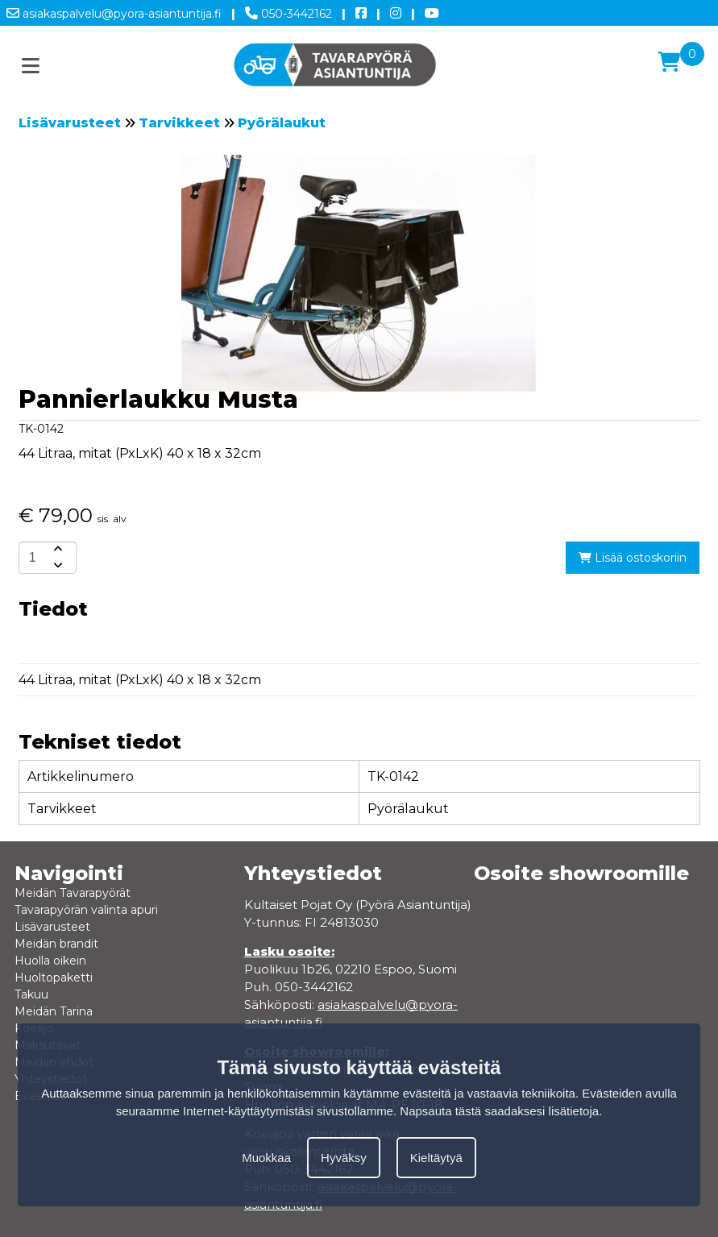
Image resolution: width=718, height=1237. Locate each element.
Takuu (31, 994)
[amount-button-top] (56, 550)
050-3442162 (288, 10)
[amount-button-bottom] (56, 566)
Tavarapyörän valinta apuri (86, 910)
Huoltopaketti (54, 977)
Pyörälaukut (282, 123)
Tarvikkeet (179, 123)
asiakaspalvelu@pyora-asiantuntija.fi (114, 10)
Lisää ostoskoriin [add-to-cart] (633, 557)
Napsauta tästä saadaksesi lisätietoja (499, 1111)
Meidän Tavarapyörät (73, 893)
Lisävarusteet (70, 123)
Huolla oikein (50, 960)
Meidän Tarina (54, 1011)
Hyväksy (344, 1157)
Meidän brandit (56, 943)
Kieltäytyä (436, 1157)
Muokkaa (266, 1157)
